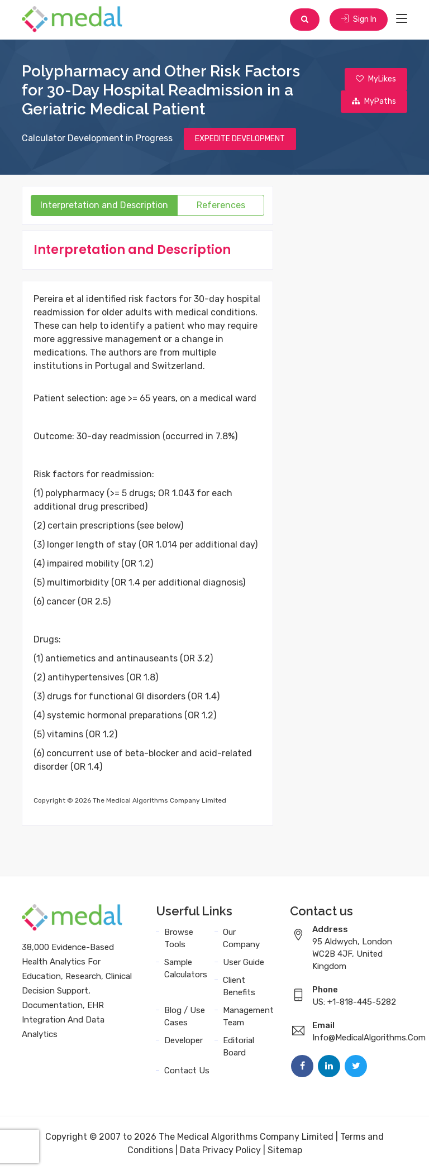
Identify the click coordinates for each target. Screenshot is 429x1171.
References (221, 205)
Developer (183, 1040)
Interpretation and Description (104, 205)
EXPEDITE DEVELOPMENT (240, 138)
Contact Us (186, 1071)
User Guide (243, 962)
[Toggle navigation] (401, 19)
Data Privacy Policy (220, 1150)
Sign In (358, 19)
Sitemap (285, 1150)
